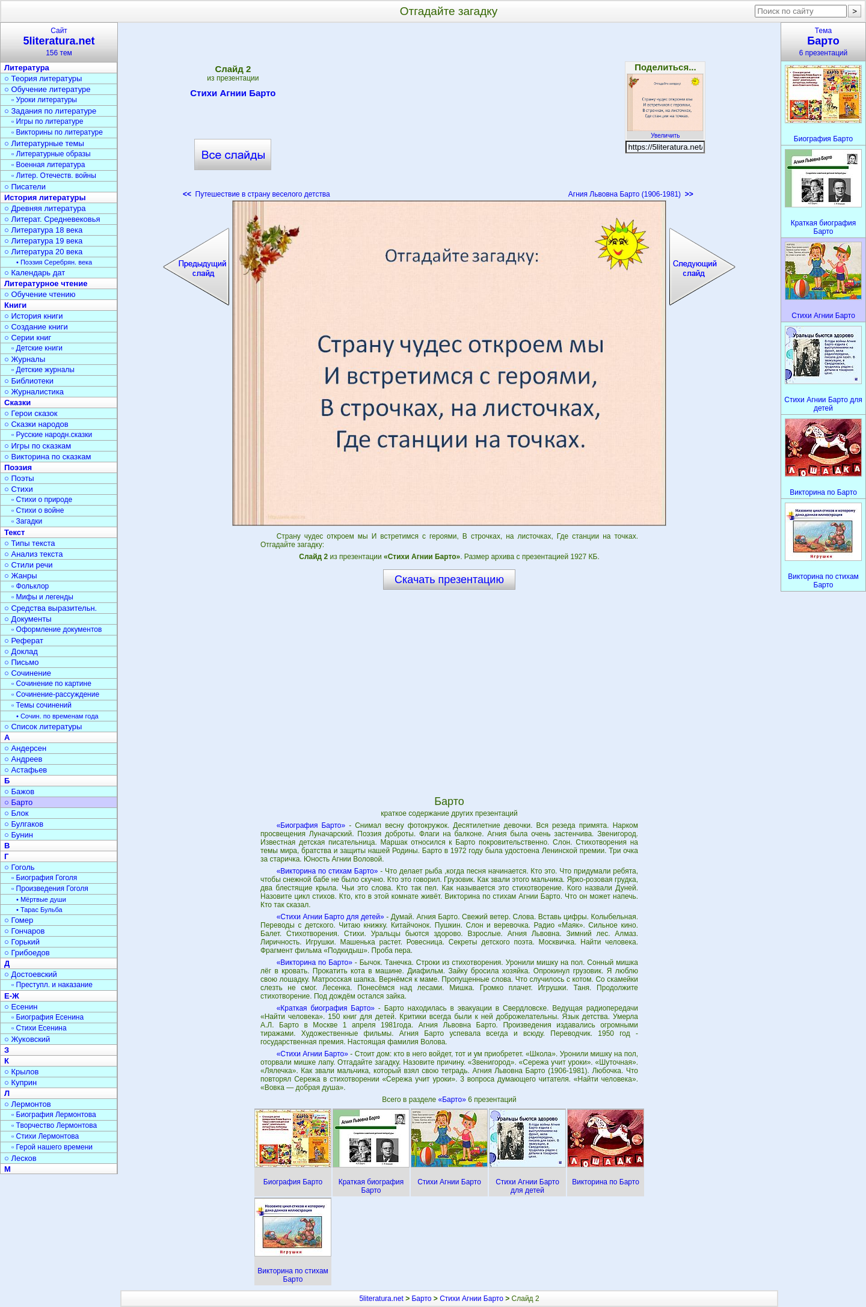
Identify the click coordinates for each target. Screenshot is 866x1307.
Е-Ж (11, 995)
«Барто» (453, 1099)
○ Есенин (20, 1006)
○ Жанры (20, 575)
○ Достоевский (30, 974)
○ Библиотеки (29, 380)
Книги (15, 305)
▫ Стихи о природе (41, 499)
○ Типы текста (29, 543)
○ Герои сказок (31, 413)
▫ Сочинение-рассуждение (55, 694)
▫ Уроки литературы (44, 100)
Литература (26, 67)
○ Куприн (20, 1082)
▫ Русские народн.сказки (51, 434)
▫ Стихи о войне (37, 510)
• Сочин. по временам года (57, 716)
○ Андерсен (25, 748)
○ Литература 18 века (43, 229)
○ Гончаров (24, 930)
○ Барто (18, 802)
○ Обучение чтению (40, 294)
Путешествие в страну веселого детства (256, 194)
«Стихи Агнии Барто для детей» (330, 917)
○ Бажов (19, 791)
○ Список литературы (43, 726)
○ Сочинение (27, 673)
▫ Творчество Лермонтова (54, 1125)
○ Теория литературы (43, 78)
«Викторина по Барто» (314, 962)
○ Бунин (18, 834)
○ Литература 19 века (43, 240)
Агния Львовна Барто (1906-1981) (630, 194)
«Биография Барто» (311, 825)
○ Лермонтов (27, 1104)
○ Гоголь (19, 867)
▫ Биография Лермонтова (53, 1114)
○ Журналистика (34, 391)
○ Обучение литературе (47, 89)
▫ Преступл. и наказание (52, 985)
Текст (14, 532)
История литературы (45, 197)
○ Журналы (24, 359)
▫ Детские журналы (43, 370)
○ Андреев (23, 759)
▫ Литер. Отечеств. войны (53, 175)
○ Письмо (21, 662)
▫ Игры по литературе (47, 121)
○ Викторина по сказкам (47, 456)
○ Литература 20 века (43, 251)
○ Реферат (23, 640)
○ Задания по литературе (50, 110)
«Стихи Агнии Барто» (312, 1054)
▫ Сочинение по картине (51, 683)
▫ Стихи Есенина (39, 1028)
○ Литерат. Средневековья (52, 219)
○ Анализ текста (33, 554)
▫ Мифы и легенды (42, 597)
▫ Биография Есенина (47, 1017)
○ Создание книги (36, 326)
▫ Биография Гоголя (44, 878)
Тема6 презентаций (823, 41)
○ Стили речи (28, 564)
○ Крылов (21, 1071)
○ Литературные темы (44, 143)
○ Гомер (18, 920)
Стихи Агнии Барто (232, 95)
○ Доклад (21, 651)
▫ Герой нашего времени (52, 1147)
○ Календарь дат (34, 272)
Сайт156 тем (59, 41)
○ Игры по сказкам (37, 445)
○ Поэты (19, 478)
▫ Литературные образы (51, 154)
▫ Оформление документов (56, 629)
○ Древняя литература (44, 208)
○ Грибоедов (27, 952)
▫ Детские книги (37, 348)
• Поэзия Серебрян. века (54, 262)
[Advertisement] (449, 114)
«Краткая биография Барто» (326, 1008)
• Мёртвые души (41, 899)
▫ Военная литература (48, 165)
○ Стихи (18, 489)
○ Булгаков (23, 823)
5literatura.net (381, 1298)
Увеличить (665, 132)
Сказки (17, 402)
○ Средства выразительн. (50, 608)
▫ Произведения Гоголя (49, 888)
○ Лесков (20, 1158)
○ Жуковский (27, 1039)
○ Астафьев (25, 769)
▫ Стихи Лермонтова (45, 1136)
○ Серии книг (27, 337)
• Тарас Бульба (39, 909)
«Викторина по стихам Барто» (327, 871)
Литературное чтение (45, 283)
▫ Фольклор (30, 586)
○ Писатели (25, 186)
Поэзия (18, 467)
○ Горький (22, 941)
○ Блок (16, 813)
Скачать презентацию (449, 580)
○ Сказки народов (36, 424)
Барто (421, 1298)
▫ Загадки (26, 521)
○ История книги (33, 315)
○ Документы (27, 618)
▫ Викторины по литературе (57, 132)
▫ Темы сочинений (41, 705)
